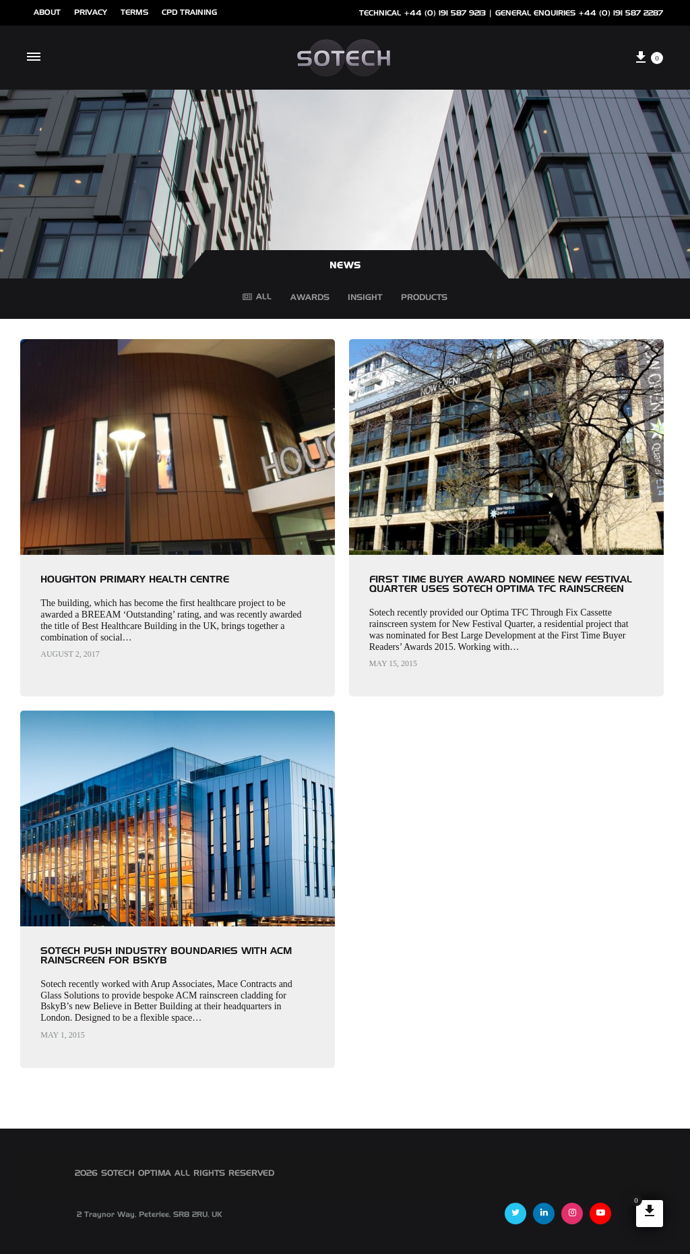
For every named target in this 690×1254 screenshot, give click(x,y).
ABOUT (47, 12)
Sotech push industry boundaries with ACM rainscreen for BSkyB (166, 956)
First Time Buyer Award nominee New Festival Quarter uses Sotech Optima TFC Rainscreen (500, 584)
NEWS (345, 266)
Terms (134, 12)
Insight (365, 300)
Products (424, 300)
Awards (310, 300)
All (257, 297)
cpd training (189, 12)
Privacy (90, 12)
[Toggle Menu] (33, 57)
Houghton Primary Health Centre (134, 580)
